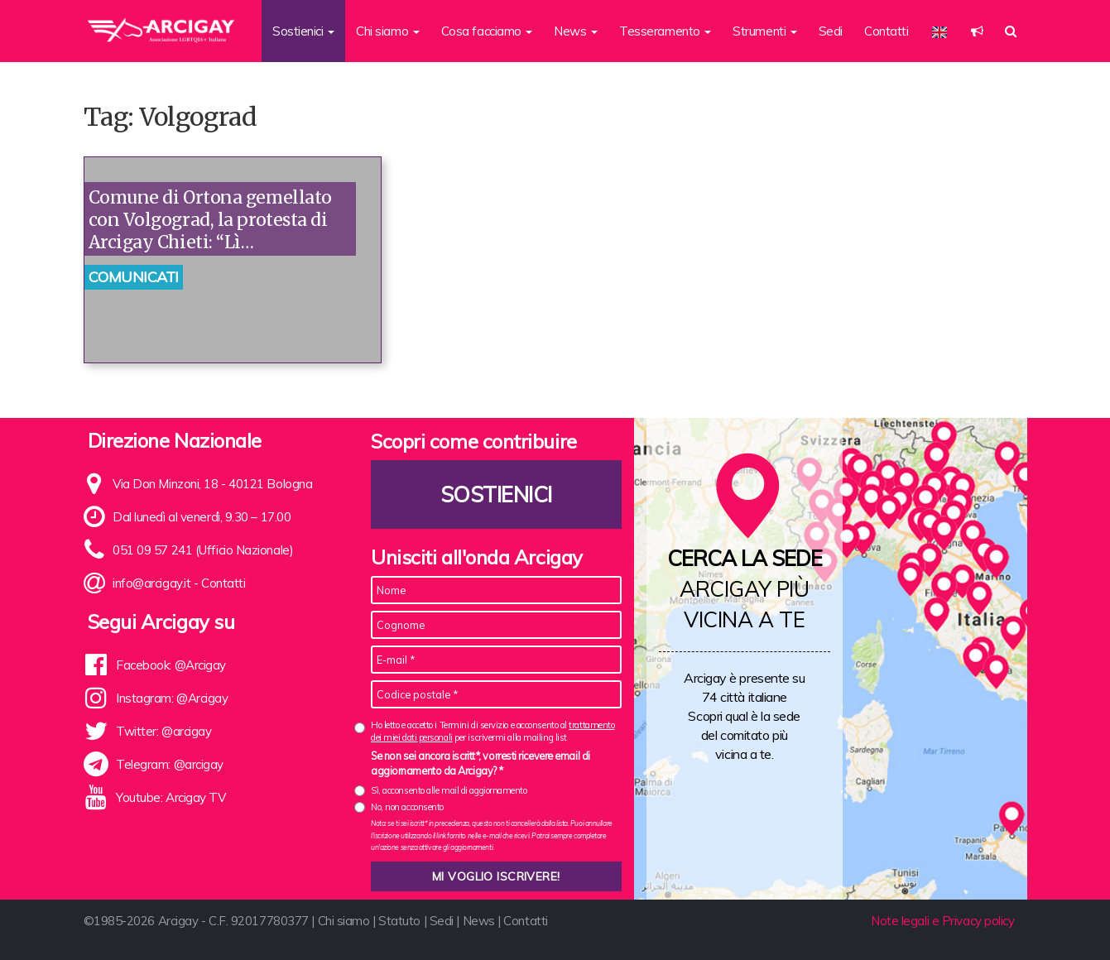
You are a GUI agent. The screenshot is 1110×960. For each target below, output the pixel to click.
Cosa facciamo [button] (487, 31)
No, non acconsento (407, 807)
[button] (977, 31)
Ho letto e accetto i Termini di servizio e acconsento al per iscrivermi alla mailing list (492, 731)
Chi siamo (344, 921)
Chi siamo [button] (388, 31)
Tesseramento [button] (665, 31)
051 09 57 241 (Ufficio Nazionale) (203, 550)
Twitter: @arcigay (163, 731)
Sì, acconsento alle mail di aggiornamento (449, 790)
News (479, 921)
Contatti (886, 31)
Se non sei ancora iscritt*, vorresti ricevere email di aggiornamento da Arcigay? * (480, 763)
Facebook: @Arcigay (171, 665)
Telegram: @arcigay (169, 764)
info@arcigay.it (151, 583)
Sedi (831, 31)
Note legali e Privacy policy (942, 921)
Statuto (399, 921)
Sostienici (496, 494)
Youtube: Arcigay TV (170, 797)
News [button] (576, 31)
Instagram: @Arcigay (172, 698)
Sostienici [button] (303, 31)
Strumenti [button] (765, 31)
